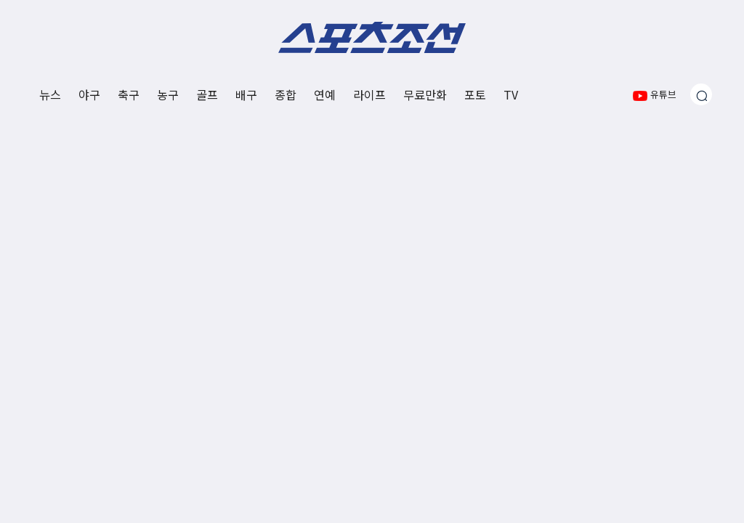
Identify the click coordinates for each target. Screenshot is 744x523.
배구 (246, 94)
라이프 (369, 94)
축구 (129, 94)
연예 (325, 94)
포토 (475, 94)
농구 (168, 94)
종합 (285, 94)
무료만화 (425, 94)
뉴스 (50, 94)
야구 (89, 94)
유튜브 (654, 94)
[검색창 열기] (701, 94)
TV (511, 94)
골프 (207, 94)
